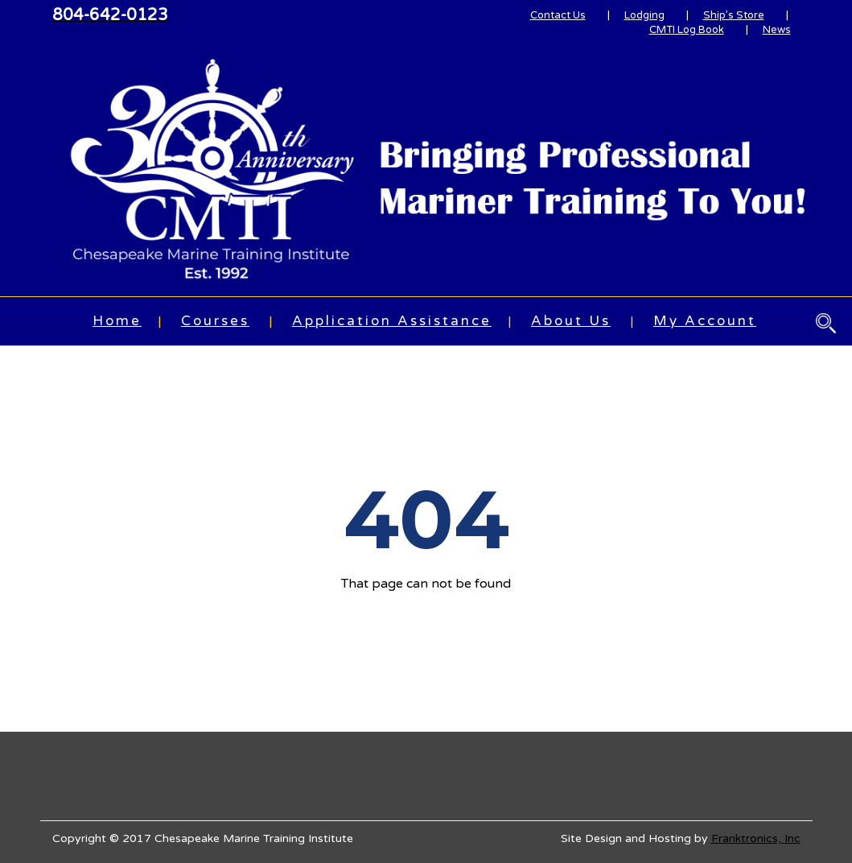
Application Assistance (392, 320)
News (777, 29)
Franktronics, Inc (756, 838)
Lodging (644, 15)
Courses (215, 320)
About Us (571, 320)
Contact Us (558, 15)
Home (117, 320)
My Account (704, 320)
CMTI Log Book (686, 29)
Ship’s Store (733, 15)
